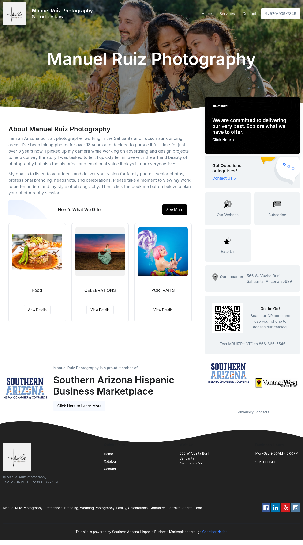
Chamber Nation (215, 532)
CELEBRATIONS (100, 290)
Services (227, 13)
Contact (249, 13)
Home (207, 13)
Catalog (110, 461)
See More (174, 209)
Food (37, 290)
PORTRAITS (163, 290)
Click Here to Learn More (79, 405)
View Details (37, 310)
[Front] (15, 13)
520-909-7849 (280, 13)
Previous (201, 382)
